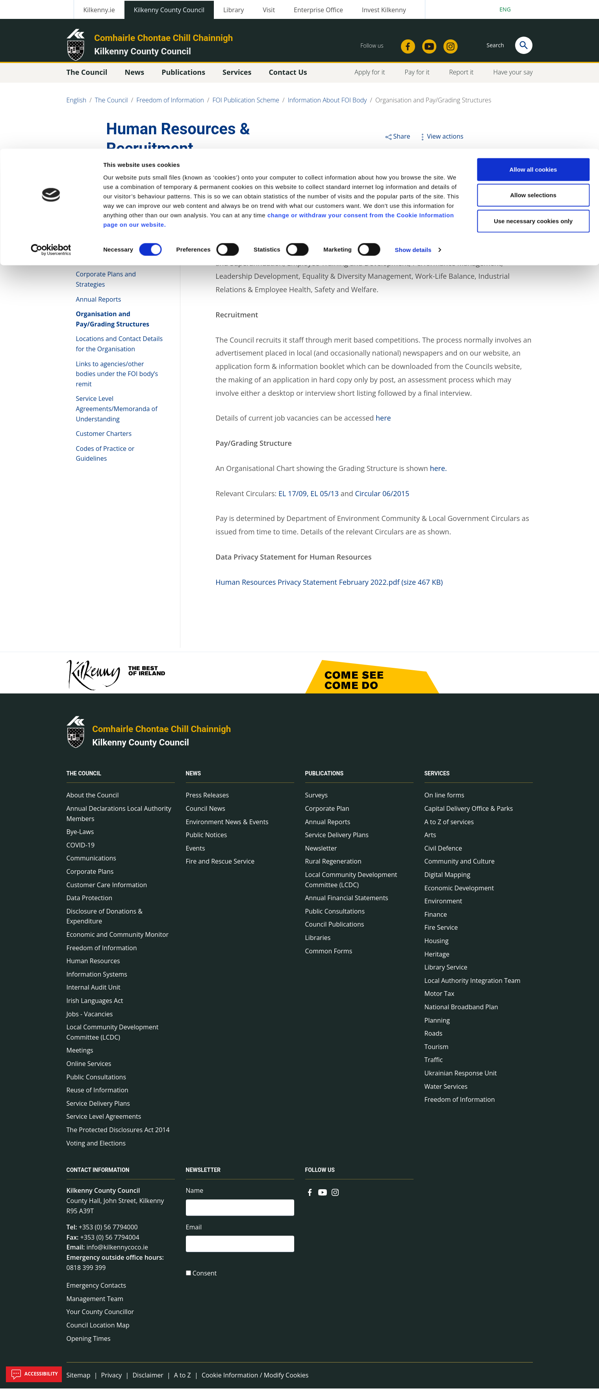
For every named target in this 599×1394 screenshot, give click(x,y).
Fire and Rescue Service (220, 866)
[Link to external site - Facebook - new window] (310, 1196)
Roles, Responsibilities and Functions (115, 235)
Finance (436, 920)
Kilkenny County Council (140, 748)
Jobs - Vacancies (90, 1019)
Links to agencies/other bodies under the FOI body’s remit (117, 379)
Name (195, 1196)
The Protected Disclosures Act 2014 (118, 1135)
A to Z (182, 1380)
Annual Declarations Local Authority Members (119, 819)
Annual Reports (98, 304)
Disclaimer (147, 1380)
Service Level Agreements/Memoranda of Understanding (117, 414)
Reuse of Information (97, 1095)
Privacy (111, 1380)
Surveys (316, 800)
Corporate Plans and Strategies (106, 284)
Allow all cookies (533, 20)
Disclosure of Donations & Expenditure (105, 921)
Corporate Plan (327, 814)
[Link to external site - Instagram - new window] (335, 1196)
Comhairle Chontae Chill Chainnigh (161, 734)
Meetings (80, 1055)
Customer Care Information (107, 890)
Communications (91, 863)
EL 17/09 (291, 499)
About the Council (93, 800)
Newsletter (321, 853)
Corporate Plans (90, 877)
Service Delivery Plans (98, 1109)
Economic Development (459, 893)
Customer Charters (104, 439)
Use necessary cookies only (533, 72)
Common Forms (328, 956)
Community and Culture (460, 866)
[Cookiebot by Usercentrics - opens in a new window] (51, 102)
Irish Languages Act (95, 1006)
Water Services (446, 1091)
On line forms (444, 800)
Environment (443, 906)
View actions (440, 141)
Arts (430, 840)
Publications (324, 779)
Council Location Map (98, 1330)
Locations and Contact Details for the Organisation (119, 349)
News (193, 779)
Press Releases (207, 800)
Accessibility (34, 1374)
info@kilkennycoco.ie (117, 1252)
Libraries (318, 943)
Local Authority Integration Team (473, 986)
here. (438, 473)
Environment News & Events (227, 827)
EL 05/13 (324, 499)
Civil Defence (443, 853)
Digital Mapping (448, 880)
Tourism (437, 1052)
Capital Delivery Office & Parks (469, 814)
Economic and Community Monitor (118, 940)
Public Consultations (96, 1082)
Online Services (89, 1069)
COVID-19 (81, 850)
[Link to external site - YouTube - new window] (322, 1196)
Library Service (446, 972)
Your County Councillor (100, 1317)
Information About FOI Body (116, 192)
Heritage (437, 959)
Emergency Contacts (96, 1290)
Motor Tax (439, 999)
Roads (434, 1038)
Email (194, 1233)
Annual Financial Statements (346, 903)
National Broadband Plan (461, 1012)
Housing (437, 946)
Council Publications (334, 929)
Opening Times (89, 1343)
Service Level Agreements (104, 1122)
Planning (437, 1025)
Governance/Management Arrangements (114, 259)
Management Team (95, 1304)
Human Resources (93, 966)
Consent (205, 1281)
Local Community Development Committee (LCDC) (113, 1037)
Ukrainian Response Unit (461, 1078)
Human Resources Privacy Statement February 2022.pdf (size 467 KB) (329, 587)
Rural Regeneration (333, 866)
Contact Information (98, 1175)
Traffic (434, 1065)
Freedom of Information (102, 953)
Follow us (320, 1175)
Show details (413, 101)
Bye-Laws (80, 837)
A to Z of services (449, 827)
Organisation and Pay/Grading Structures (113, 324)
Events (195, 853)
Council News (205, 814)
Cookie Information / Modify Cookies (255, 1380)
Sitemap (79, 1380)
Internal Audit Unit (94, 992)
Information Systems (97, 979)
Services (437, 779)
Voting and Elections (96, 1148)
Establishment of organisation (119, 215)
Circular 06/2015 (382, 499)
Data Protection (90, 903)
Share (397, 141)
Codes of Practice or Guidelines (105, 459)
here (383, 423)
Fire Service (441, 933)
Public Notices (206, 840)
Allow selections (533, 46)
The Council (84, 779)
